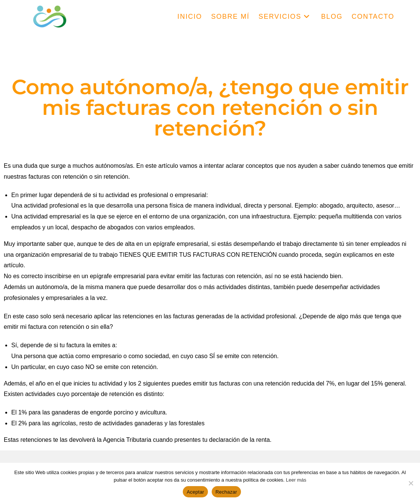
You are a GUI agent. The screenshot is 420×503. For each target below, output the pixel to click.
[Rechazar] (410, 483)
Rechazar (226, 492)
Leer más (296, 480)
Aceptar (195, 492)
